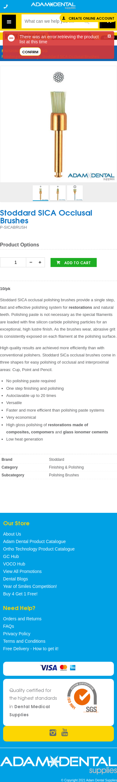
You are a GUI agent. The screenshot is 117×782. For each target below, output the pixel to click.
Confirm (30, 51)
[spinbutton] (14, 262)
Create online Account (92, 18)
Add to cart (77, 262)
